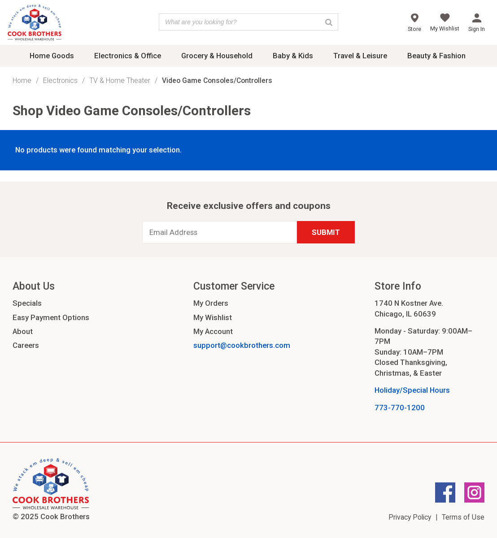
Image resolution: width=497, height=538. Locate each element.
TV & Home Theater (119, 80)
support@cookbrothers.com (241, 345)
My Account (213, 331)
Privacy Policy (409, 517)
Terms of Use (463, 517)
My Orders (210, 303)
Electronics (60, 80)
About (23, 331)
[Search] (329, 22)
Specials (27, 303)
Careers (26, 345)
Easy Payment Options (51, 317)
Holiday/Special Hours (412, 390)
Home (22, 80)
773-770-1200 (400, 407)
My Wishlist (212, 317)
